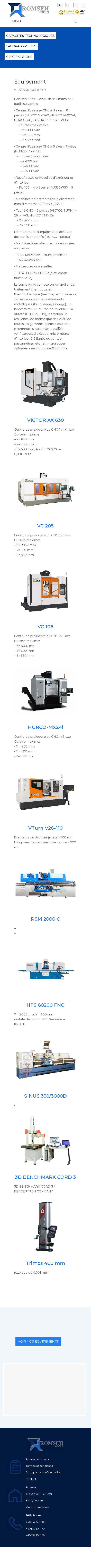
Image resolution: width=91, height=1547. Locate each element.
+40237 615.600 (36, 1522)
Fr (76, 5)
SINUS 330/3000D (45, 1096)
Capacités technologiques (30, 36)
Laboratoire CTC (21, 46)
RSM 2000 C (45, 919)
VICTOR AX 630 (45, 420)
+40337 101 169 (35, 1535)
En (67, 5)
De (83, 5)
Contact (31, 1479)
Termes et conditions (39, 1465)
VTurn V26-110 (45, 828)
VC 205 (45, 526)
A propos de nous (37, 1459)
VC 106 (45, 626)
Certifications (19, 57)
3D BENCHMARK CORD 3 (45, 1177)
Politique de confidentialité (43, 1472)
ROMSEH (23, 89)
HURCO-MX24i (45, 727)
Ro (59, 5)
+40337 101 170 (35, 1528)
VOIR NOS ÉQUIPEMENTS (38, 1341)
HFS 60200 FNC (45, 1005)
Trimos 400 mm (45, 1263)
